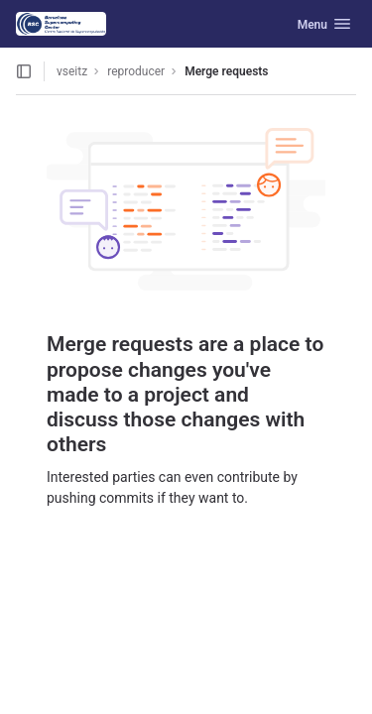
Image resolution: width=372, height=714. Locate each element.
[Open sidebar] (24, 71)
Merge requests (226, 71)
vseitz (72, 71)
